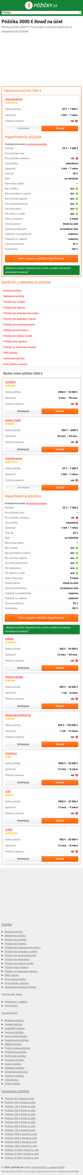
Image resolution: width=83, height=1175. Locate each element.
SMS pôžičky (10, 352)
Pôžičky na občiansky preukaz (19, 347)
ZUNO (8, 829)
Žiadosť (60, 128)
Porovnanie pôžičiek (15, 1091)
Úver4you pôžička (14, 1075)
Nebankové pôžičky (13, 296)
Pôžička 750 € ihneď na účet (20, 1130)
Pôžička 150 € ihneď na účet (20, 1106)
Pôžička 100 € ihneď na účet (20, 1102)
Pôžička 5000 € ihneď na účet (21, 1142)
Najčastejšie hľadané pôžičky (20, 987)
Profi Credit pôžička (15, 1056)
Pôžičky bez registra (14, 307)
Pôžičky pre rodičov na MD (17, 335)
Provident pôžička (14, 1060)
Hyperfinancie (13, 99)
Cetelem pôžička (13, 1024)
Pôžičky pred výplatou (15, 341)
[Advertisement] (41, 60)
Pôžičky (7, 924)
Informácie (23, 128)
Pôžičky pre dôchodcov (15, 330)
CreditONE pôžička (15, 1028)
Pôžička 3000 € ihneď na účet (21, 1138)
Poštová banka (14, 677)
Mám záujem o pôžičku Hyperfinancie (41, 258)
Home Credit (13, 420)
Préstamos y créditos (16, 1001)
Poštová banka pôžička (17, 1048)
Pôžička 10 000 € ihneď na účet (22, 1150)
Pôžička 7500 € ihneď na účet (21, 1146)
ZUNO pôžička (12, 1083)
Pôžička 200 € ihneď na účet (20, 1110)
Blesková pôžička (14, 1020)
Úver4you (11, 753)
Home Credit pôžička (16, 1036)
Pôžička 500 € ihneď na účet (20, 1126)
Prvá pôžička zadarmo (15, 364)
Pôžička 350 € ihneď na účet (20, 1122)
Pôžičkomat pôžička (16, 1052)
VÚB (7, 791)
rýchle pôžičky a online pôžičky (48, 1167)
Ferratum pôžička (14, 1032)
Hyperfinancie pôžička (36, 144)
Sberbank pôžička (14, 1067)
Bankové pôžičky (12, 290)
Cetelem (10, 382)
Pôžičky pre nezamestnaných (19, 324)
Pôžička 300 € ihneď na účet (20, 1118)
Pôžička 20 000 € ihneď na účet (22, 1153)
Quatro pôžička (13, 1063)
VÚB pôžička (11, 1079)
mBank (9, 638)
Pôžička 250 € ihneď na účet (20, 1114)
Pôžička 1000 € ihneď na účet (21, 1134)
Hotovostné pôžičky (14, 358)
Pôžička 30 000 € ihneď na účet (22, 1157)
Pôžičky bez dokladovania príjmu (21, 313)
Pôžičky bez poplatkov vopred (19, 318)
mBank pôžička (13, 1044)
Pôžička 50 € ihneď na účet (19, 1098)
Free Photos (11, 1005)
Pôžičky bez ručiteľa (14, 301)
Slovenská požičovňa (18, 715)
